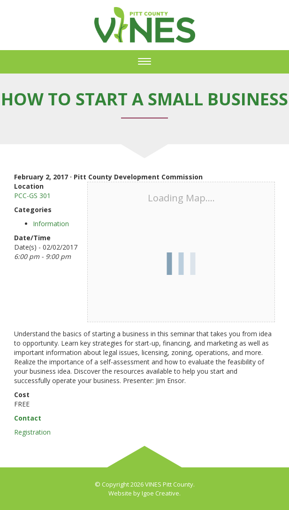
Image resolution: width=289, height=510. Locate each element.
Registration (32, 432)
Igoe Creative (160, 493)
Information (51, 223)
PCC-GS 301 (32, 195)
